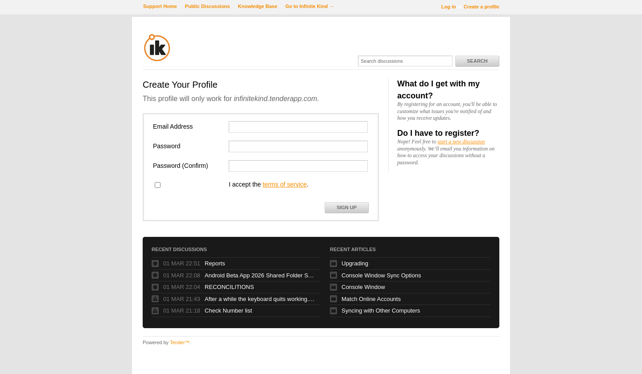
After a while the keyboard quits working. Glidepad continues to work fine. (260, 299)
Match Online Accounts (371, 299)
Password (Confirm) (180, 165)
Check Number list (228, 310)
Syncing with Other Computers (381, 310)
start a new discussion (461, 141)
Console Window (363, 287)
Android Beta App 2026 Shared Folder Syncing (260, 275)
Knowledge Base (257, 6)
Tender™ (180, 342)
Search (477, 61)
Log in (448, 6)
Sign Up (347, 207)
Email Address (173, 126)
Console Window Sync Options (381, 275)
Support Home (160, 6)
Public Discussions (207, 6)
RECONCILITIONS (229, 287)
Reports (215, 263)
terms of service (285, 184)
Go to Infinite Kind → (309, 6)
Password (166, 146)
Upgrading (355, 263)
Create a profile (481, 6)
